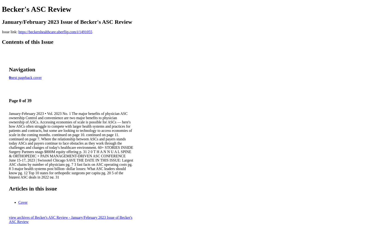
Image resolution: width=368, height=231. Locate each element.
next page (18, 78)
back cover (33, 78)
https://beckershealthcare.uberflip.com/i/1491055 (55, 32)
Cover (22, 202)
